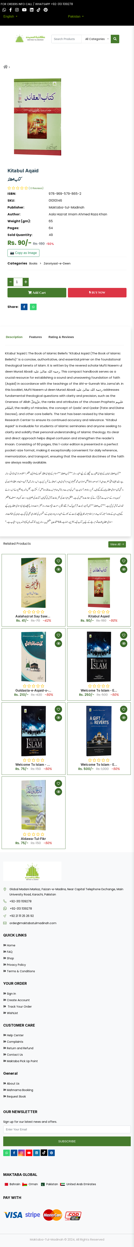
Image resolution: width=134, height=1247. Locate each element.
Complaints (15, 1042)
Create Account (18, 1000)
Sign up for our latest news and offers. (30, 1122)
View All (117, 544)
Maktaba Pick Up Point (22, 1061)
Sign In (11, 994)
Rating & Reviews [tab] (61, 337)
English (9, 16)
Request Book (16, 1096)
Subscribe (67, 1141)
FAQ (10, 952)
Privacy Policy (16, 965)
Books (33, 263)
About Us (13, 1084)
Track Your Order (19, 1007)
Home (11, 945)
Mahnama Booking (20, 1090)
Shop (10, 958)
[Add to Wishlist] (58, 561)
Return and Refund (20, 1048)
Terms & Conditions (21, 971)
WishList (12, 1013)
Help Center (15, 1035)
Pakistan (74, 16)
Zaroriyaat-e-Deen (57, 263)
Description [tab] (14, 337)
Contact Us (15, 1055)
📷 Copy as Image (23, 253)
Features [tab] (35, 337)
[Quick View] (58, 569)
